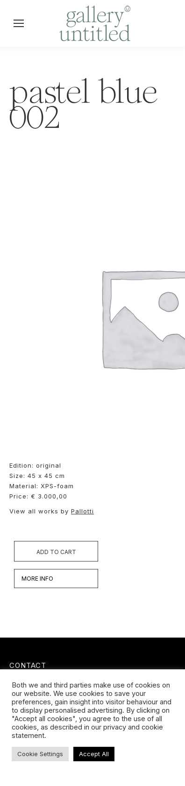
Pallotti (82, 511)
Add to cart (56, 551)
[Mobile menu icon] (18, 23)
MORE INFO (37, 578)
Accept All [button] (94, 754)
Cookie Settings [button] (40, 754)
